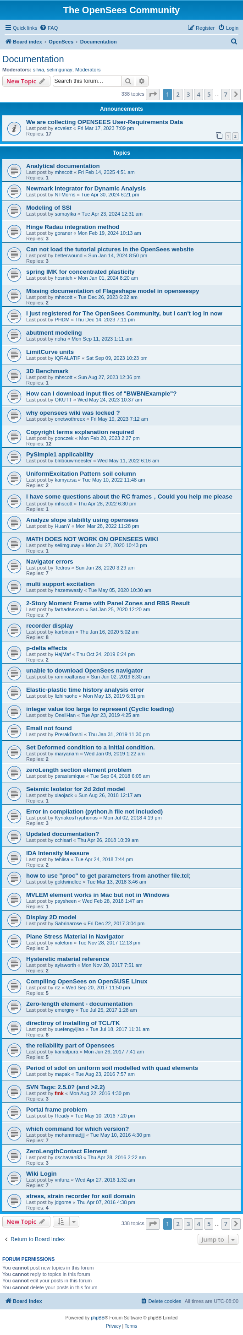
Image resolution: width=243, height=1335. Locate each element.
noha (60, 339)
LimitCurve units (50, 351)
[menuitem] (48, 27)
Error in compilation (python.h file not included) (94, 811)
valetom (63, 942)
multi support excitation (60, 584)
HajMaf (63, 654)
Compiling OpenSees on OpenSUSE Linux (87, 981)
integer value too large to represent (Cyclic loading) (100, 708)
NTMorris (65, 194)
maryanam (66, 753)
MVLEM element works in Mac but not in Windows (98, 894)
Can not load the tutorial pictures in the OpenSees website (110, 249)
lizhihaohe (66, 696)
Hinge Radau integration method (73, 226)
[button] (153, 94)
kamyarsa (66, 480)
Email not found (49, 728)
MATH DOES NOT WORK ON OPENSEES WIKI (92, 539)
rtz (57, 987)
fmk (59, 1093)
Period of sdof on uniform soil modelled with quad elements (112, 1067)
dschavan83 (68, 1157)
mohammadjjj (69, 1135)
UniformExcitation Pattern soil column (81, 473)
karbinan (64, 632)
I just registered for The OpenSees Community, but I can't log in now (124, 313)
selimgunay (59, 69)
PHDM (62, 319)
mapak (62, 1074)
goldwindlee (68, 882)
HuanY (62, 526)
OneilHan (65, 715)
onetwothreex (70, 419)
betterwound (69, 255)
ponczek (64, 438)
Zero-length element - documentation (79, 1003)
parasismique (69, 776)
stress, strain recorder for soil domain (80, 1196)
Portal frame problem (56, 1109)
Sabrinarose (68, 923)
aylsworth (65, 965)
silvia (38, 69)
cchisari (63, 840)
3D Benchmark (47, 371)
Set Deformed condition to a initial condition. (90, 747)
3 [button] (188, 94)
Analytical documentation (62, 166)
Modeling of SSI (49, 207)
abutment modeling (54, 332)
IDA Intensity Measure (57, 853)
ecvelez (63, 128)
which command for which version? (77, 1128)
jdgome (63, 1202)
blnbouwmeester (73, 460)
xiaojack (64, 795)
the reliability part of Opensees (70, 1045)
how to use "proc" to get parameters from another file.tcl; (108, 875)
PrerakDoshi (69, 734)
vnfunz (62, 1180)
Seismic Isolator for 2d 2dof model (75, 789)
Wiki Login (41, 1173)
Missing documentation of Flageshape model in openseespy (112, 291)
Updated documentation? (62, 833)
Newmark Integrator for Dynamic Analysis (86, 188)
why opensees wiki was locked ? (73, 412)
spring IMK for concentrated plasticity (80, 271)
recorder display (49, 625)
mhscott (63, 172)
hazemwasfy (69, 590)
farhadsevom (69, 609)
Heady (62, 1115)
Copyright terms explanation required (80, 432)
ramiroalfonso (70, 676)
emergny (64, 1010)
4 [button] (198, 94)
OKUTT (63, 399)
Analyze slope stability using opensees (82, 519)
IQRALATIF (67, 358)
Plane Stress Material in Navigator (75, 936)
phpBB (98, 1317)
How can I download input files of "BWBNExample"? (101, 393)
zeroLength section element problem (79, 769)
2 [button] (177, 94)
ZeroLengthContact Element (66, 1151)
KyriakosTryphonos (76, 817)
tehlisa (62, 859)
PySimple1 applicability (60, 454)
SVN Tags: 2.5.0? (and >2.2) (65, 1087)
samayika (65, 214)
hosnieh (63, 278)
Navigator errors (49, 561)
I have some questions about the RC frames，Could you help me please (129, 496)
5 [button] (208, 94)
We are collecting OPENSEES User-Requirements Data (104, 122)
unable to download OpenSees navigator (84, 670)
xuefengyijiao (69, 1029)
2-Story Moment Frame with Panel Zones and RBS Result (108, 603)
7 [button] (225, 94)
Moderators (88, 69)
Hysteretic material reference (67, 958)
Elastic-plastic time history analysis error (85, 689)
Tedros (62, 567)
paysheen (66, 901)
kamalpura (66, 1051)
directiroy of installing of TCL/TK (73, 1023)
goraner (63, 233)
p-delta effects (46, 648)
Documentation (33, 59)
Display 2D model (51, 917)
